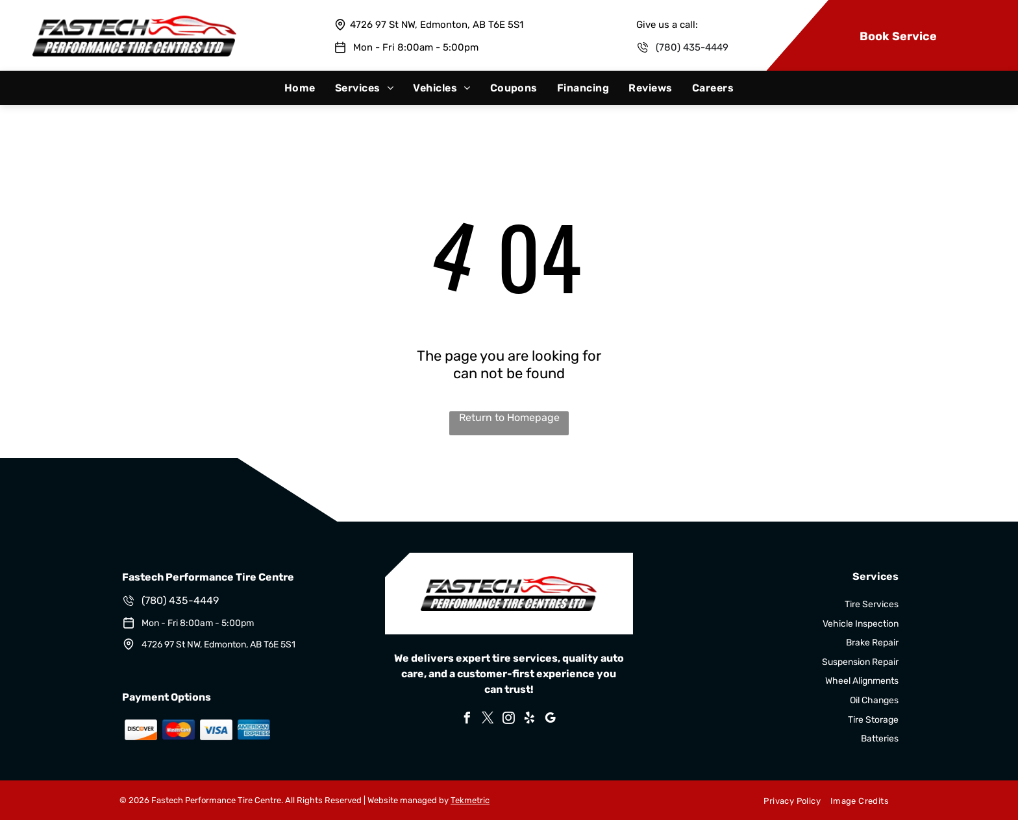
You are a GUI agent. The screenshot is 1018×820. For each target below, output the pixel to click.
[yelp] (530, 719)
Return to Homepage (509, 417)
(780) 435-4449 (692, 47)
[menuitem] (300, 87)
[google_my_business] (550, 719)
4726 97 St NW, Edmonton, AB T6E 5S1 (436, 24)
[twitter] (488, 719)
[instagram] (509, 719)
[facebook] (467, 719)
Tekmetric (470, 800)
